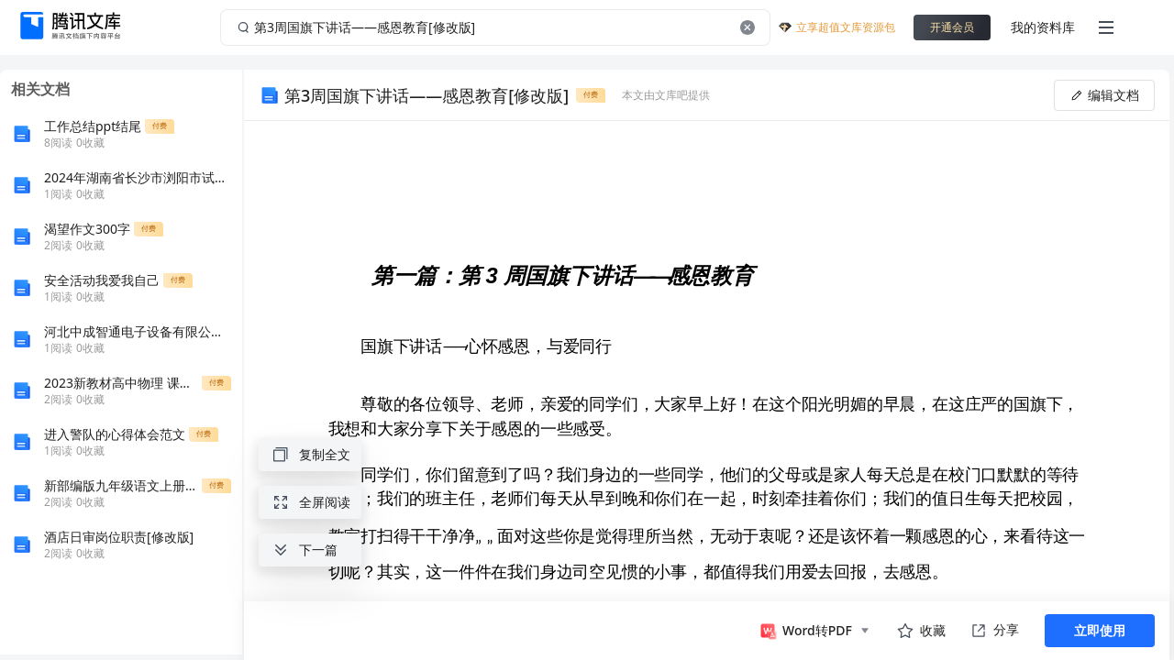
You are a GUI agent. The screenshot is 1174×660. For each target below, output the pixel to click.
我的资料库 (1043, 27)
